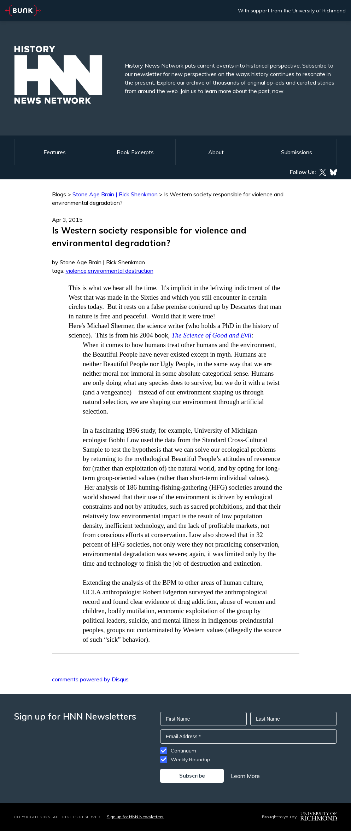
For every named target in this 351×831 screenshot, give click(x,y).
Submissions (296, 152)
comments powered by (90, 679)
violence (76, 270)
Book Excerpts (135, 152)
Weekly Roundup (190, 759)
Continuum (183, 751)
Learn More (245, 775)
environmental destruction (120, 270)
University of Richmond (319, 10)
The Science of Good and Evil (211, 335)
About (216, 152)
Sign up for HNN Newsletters (135, 816)
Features (54, 152)
